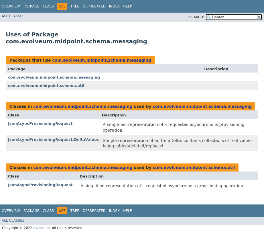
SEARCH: (196, 17)
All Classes (13, 16)
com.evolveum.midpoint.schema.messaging (101, 60)
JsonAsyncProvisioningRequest (40, 123)
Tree (74, 6)
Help (127, 6)
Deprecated (94, 6)
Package (31, 6)
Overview (11, 6)
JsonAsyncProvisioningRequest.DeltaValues (53, 139)
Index (114, 6)
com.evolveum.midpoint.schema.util (46, 85)
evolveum (41, 228)
